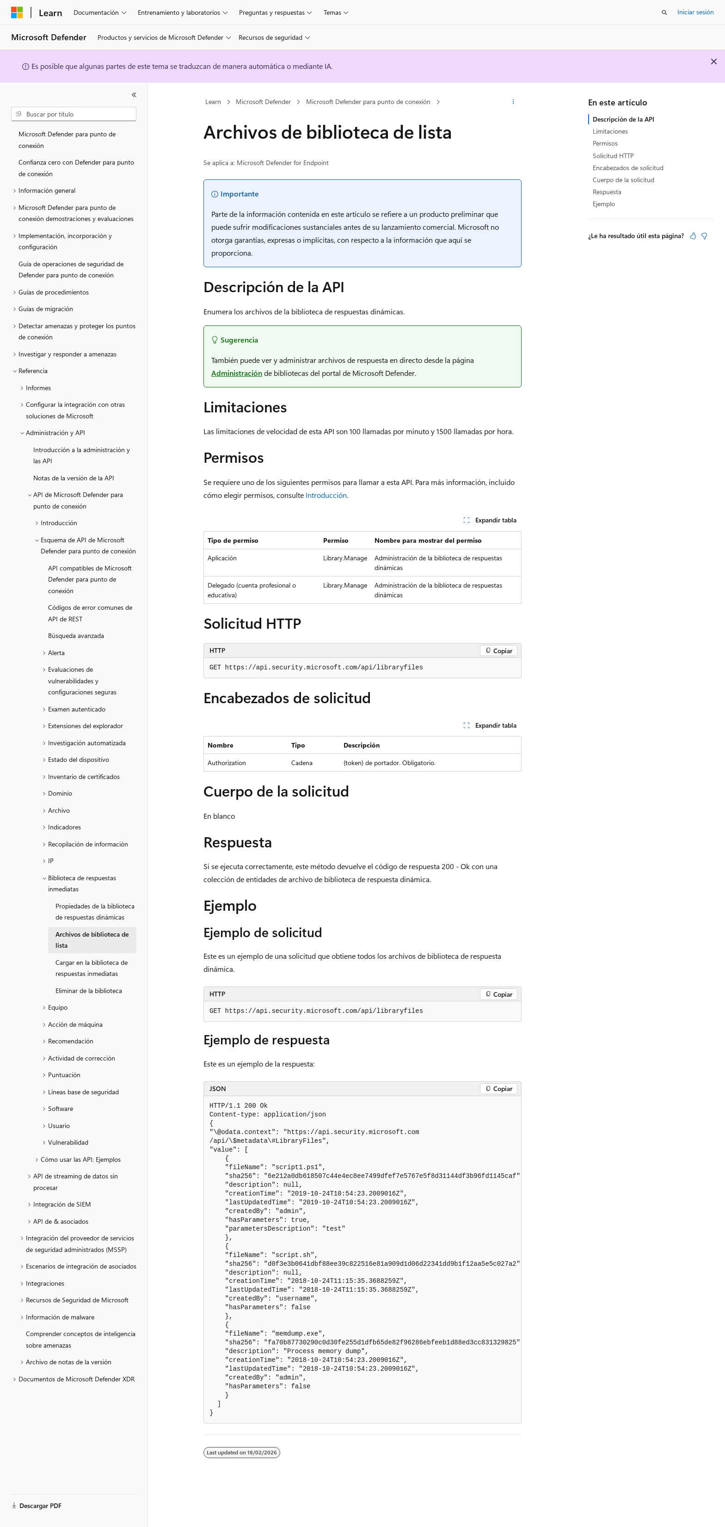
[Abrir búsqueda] (664, 12)
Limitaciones (610, 131)
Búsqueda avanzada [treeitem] (76, 635)
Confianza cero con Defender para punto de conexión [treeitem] (76, 168)
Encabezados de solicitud (628, 167)
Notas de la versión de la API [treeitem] (73, 477)
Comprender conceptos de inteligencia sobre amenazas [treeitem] (80, 1339)
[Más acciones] (513, 102)
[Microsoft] (17, 12)
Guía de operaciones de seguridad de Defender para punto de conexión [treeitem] (70, 269)
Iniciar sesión (695, 11)
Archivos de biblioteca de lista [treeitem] (92, 940)
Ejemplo (604, 203)
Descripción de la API (623, 119)
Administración (236, 373)
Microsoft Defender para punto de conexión (368, 101)
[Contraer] (134, 94)
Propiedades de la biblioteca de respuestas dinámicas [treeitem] (95, 911)
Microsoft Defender (263, 101)
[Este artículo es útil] (693, 235)
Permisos (605, 143)
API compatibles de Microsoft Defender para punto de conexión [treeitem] (90, 579)
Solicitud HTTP (613, 155)
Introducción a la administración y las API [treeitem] (81, 455)
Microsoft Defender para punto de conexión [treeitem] (67, 139)
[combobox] (73, 114)
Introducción (326, 495)
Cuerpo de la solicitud (623, 179)
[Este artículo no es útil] (704, 235)
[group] (362, 1259)
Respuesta (607, 191)
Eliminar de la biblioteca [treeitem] (88, 990)
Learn (213, 101)
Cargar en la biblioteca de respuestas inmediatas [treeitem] (91, 968)
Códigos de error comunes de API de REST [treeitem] (90, 613)
